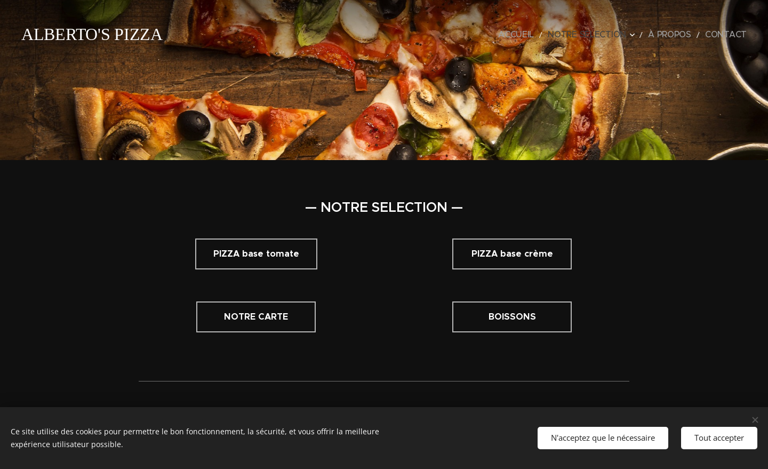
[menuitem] (546, 34)
